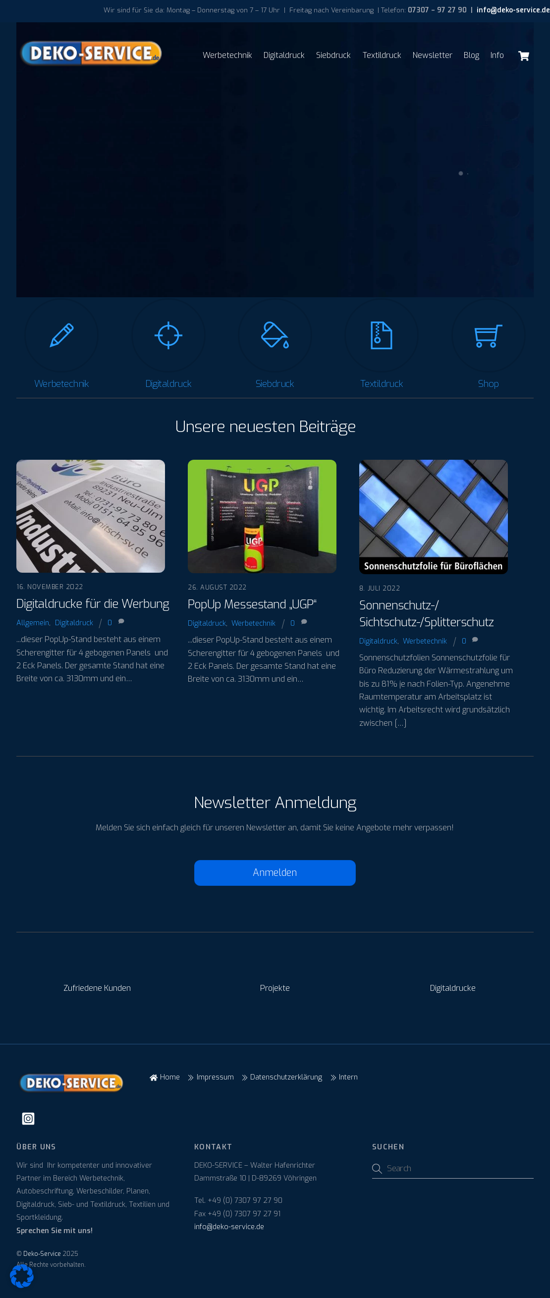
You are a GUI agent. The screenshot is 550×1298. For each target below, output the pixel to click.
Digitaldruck (284, 55)
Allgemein (32, 623)
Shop (488, 384)
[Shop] (488, 340)
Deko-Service (42, 1254)
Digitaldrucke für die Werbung (92, 604)
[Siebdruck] (275, 340)
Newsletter (432, 55)
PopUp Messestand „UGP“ (252, 604)
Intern (344, 1077)
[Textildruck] (381, 340)
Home (164, 1077)
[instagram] (30, 1119)
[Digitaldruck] (168, 340)
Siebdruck (333, 55)
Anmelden (275, 872)
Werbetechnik (227, 55)
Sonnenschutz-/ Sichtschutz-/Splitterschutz (426, 613)
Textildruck (382, 55)
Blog (471, 55)
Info (497, 55)
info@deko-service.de (512, 9)
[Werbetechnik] (61, 340)
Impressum (210, 1077)
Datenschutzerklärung (281, 1077)
